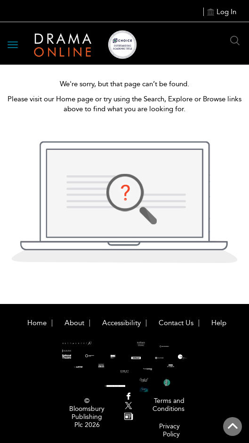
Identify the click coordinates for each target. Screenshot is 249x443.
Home (37, 323)
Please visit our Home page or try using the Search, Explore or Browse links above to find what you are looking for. (124, 104)
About (74, 323)
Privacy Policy (169, 430)
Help (218, 323)
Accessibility (121, 323)
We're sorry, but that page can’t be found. (124, 84)
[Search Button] (235, 40)
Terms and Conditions (169, 405)
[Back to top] (232, 426)
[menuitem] (128, 397)
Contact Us (176, 323)
